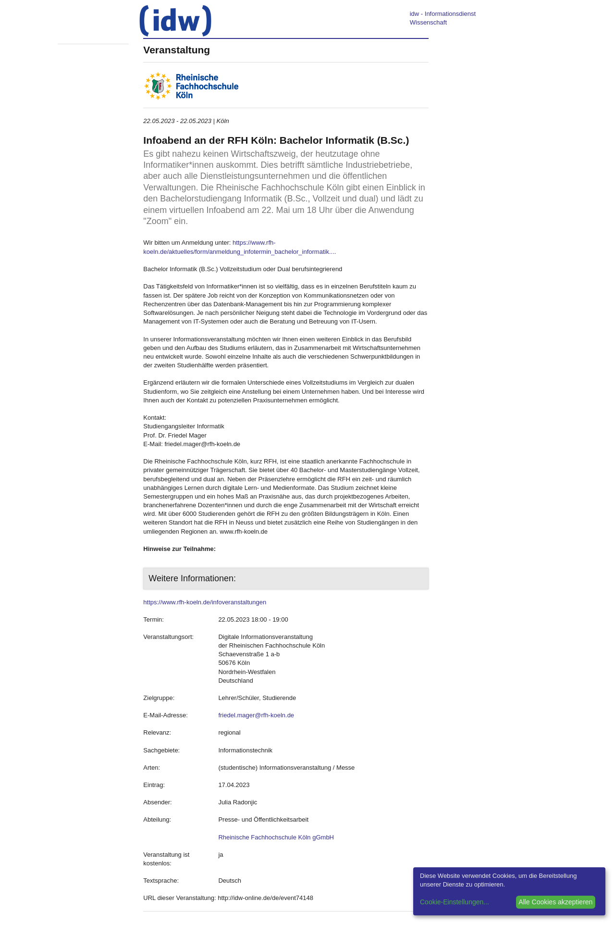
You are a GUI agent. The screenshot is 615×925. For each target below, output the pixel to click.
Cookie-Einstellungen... (454, 902)
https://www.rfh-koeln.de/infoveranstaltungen (204, 602)
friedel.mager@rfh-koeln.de (256, 715)
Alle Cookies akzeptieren (555, 902)
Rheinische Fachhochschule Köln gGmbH (276, 837)
